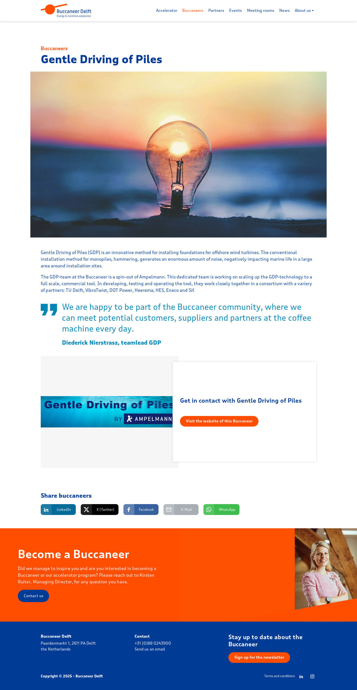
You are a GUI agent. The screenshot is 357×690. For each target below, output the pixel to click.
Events (235, 10)
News (284, 10)
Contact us (33, 595)
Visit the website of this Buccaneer (219, 421)
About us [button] (303, 10)
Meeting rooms (260, 10)
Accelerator (166, 10)
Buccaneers (192, 10)
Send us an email (150, 649)
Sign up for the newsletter (259, 657)
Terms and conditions (279, 676)
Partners (216, 10)
